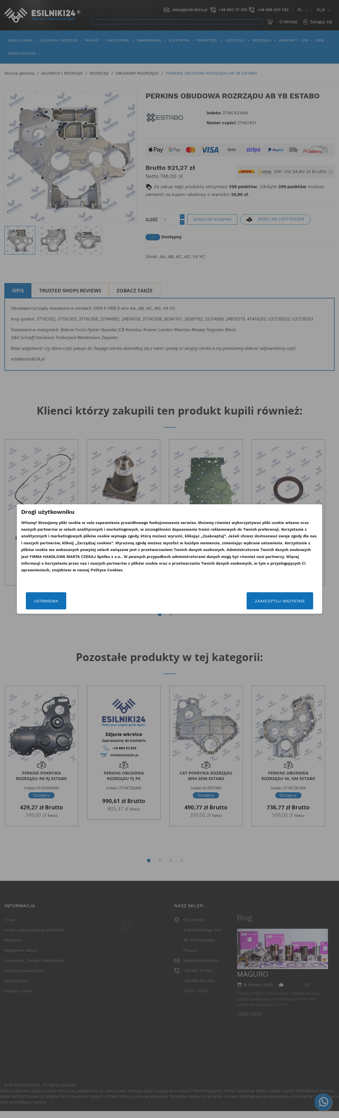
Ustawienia (57, 601)
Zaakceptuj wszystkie (269, 601)
